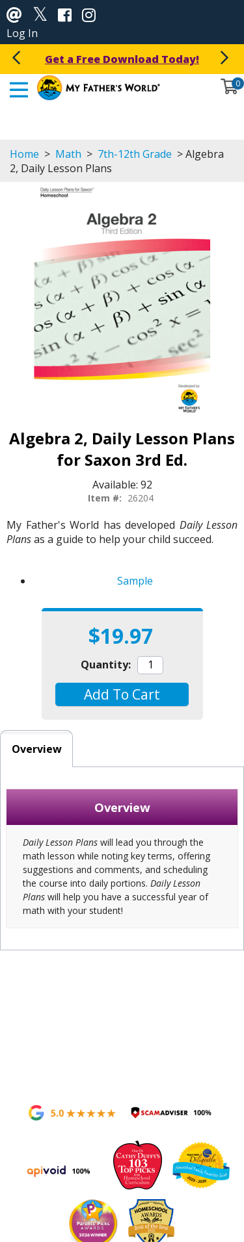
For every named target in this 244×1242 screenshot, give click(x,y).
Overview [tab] (37, 749)
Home (24, 154)
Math (68, 154)
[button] (122, 694)
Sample (135, 581)
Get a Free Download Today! (122, 59)
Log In (22, 33)
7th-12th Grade (134, 154)
